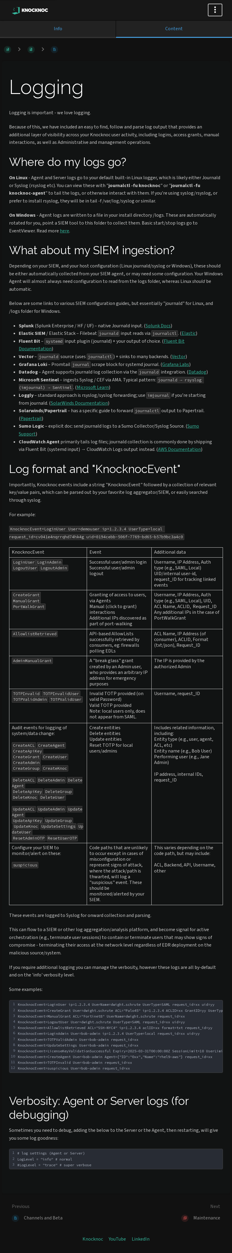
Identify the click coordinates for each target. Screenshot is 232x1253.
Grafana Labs (175, 364)
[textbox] (119, 1159)
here (64, 231)
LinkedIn (141, 1239)
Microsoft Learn (93, 387)
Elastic (189, 333)
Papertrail (31, 418)
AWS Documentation (179, 449)
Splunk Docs (158, 325)
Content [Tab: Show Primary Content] (174, 28)
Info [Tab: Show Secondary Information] (58, 28)
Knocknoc (92, 1239)
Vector (178, 356)
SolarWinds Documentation (79, 403)
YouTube (117, 1239)
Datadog (197, 372)
